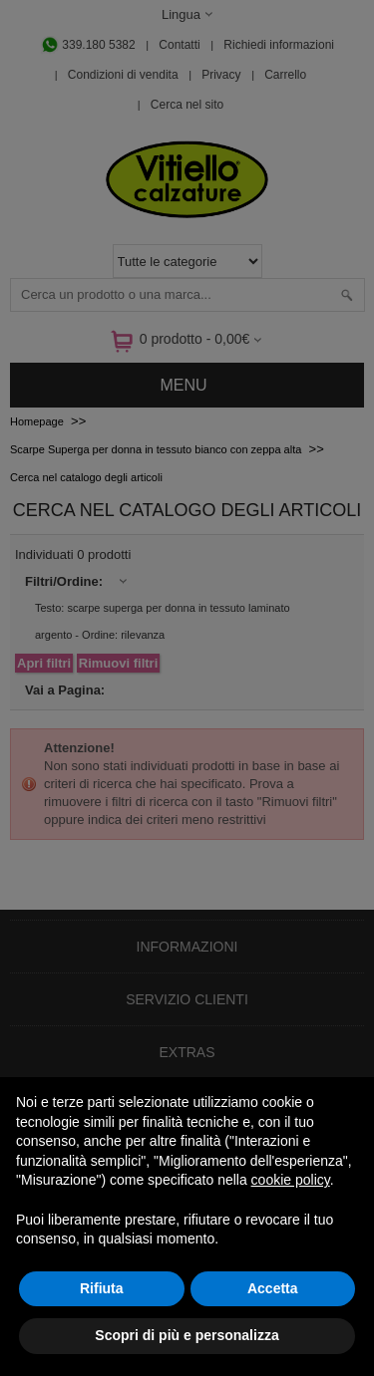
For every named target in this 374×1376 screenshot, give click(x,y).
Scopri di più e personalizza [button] (186, 1335)
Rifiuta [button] (102, 1288)
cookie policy (290, 1180)
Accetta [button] (272, 1288)
